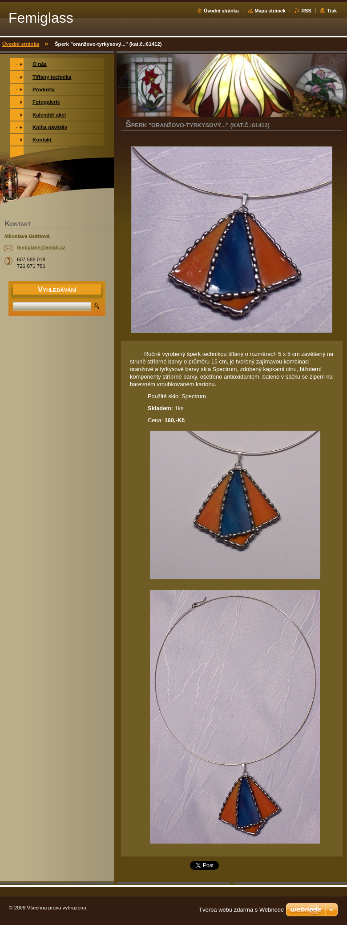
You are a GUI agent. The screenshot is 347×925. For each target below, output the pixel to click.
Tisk (332, 10)
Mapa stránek (270, 10)
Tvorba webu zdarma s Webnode (241, 909)
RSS (306, 10)
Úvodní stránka (221, 10)
